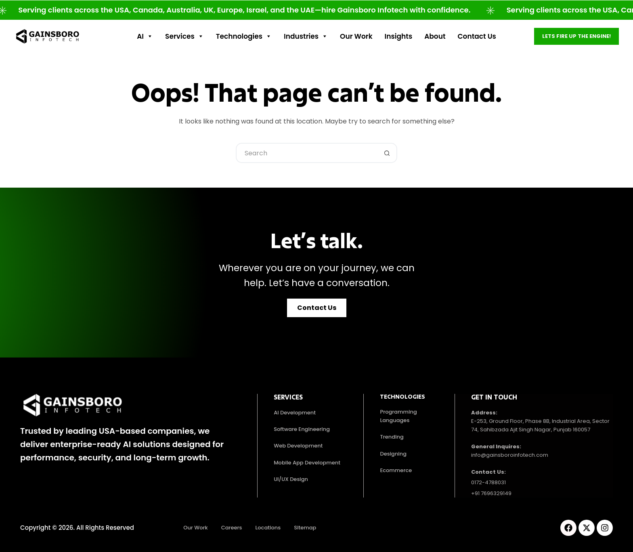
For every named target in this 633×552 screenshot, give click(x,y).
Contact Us (477, 36)
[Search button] (387, 153)
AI (145, 36)
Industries (306, 36)
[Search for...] (306, 153)
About (434, 36)
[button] (316, 308)
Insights (399, 36)
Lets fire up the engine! (576, 36)
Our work (356, 36)
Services (184, 36)
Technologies (244, 36)
